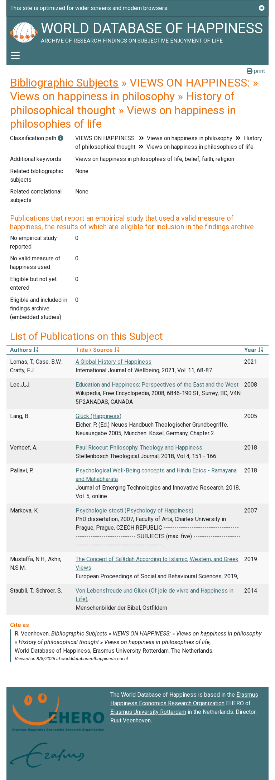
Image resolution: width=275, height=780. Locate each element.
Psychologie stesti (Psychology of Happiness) (134, 510)
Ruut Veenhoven (130, 720)
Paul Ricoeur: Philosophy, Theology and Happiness (139, 447)
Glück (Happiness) (98, 416)
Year (253, 350)
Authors (24, 350)
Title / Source (97, 350)
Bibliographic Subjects (64, 82)
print (256, 71)
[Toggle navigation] (15, 55)
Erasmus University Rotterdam (148, 711)
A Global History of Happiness (113, 361)
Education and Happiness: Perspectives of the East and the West (157, 384)
